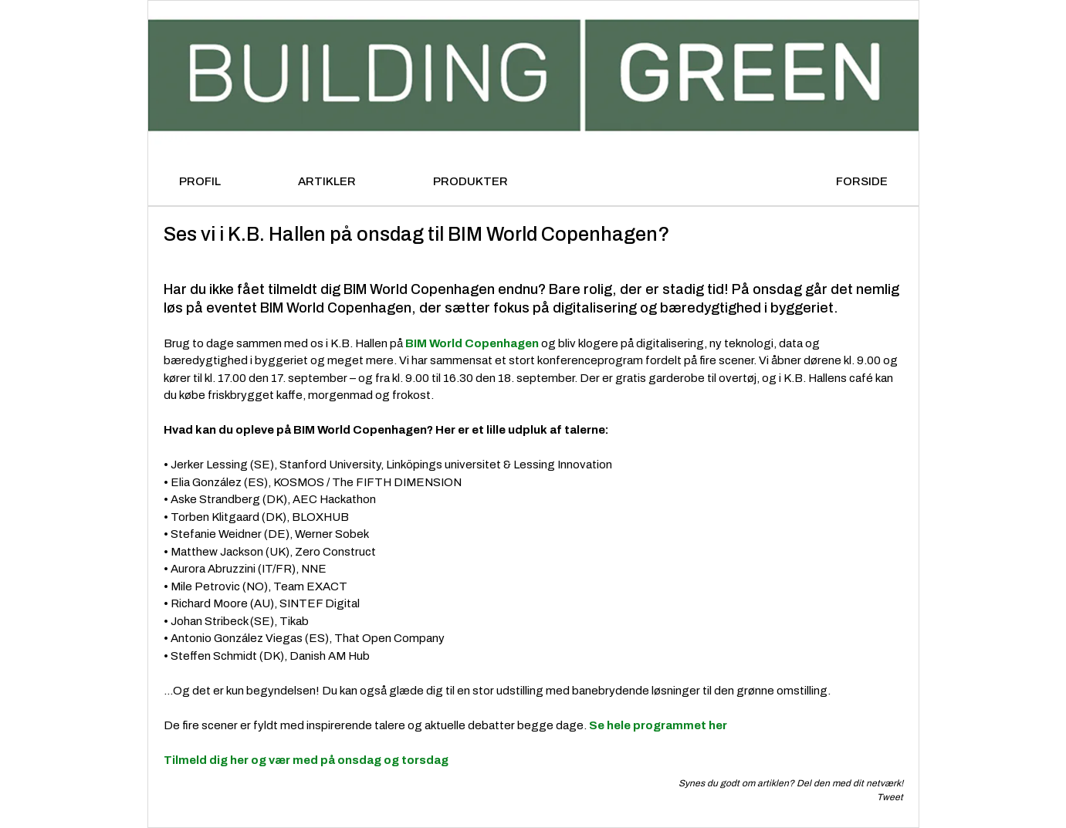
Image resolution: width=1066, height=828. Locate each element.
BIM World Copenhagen (472, 343)
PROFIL (200, 181)
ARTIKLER (327, 181)
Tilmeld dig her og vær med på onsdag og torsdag (306, 760)
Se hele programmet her (659, 725)
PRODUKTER (470, 181)
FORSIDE (862, 181)
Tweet (890, 797)
